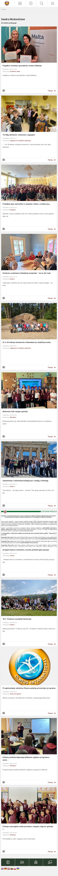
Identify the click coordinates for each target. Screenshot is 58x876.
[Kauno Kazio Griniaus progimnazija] (7, 3)
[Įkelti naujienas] (20, 3)
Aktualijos (13, 417)
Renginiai (13, 210)
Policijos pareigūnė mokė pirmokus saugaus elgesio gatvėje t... (28, 827)
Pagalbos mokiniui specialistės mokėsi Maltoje (22, 66)
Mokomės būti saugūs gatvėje (15, 411)
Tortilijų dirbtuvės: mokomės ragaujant (19, 135)
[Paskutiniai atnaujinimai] (31, 3)
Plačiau (50, 91)
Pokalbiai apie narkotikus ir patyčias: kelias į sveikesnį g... (27, 204)
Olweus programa (15, 694)
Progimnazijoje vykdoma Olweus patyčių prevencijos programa (29, 688)
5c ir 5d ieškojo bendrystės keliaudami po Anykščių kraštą (27, 342)
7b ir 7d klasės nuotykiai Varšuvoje (17, 619)
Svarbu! (12, 555)
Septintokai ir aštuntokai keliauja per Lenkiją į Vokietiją (25, 481)
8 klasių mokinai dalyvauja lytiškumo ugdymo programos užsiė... (26, 758)
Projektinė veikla (15, 71)
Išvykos (12, 279)
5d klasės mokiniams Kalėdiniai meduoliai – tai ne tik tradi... (27, 273)
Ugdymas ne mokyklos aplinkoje (20, 140)
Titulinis (3, 9)
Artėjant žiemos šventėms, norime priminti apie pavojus (26, 550)
